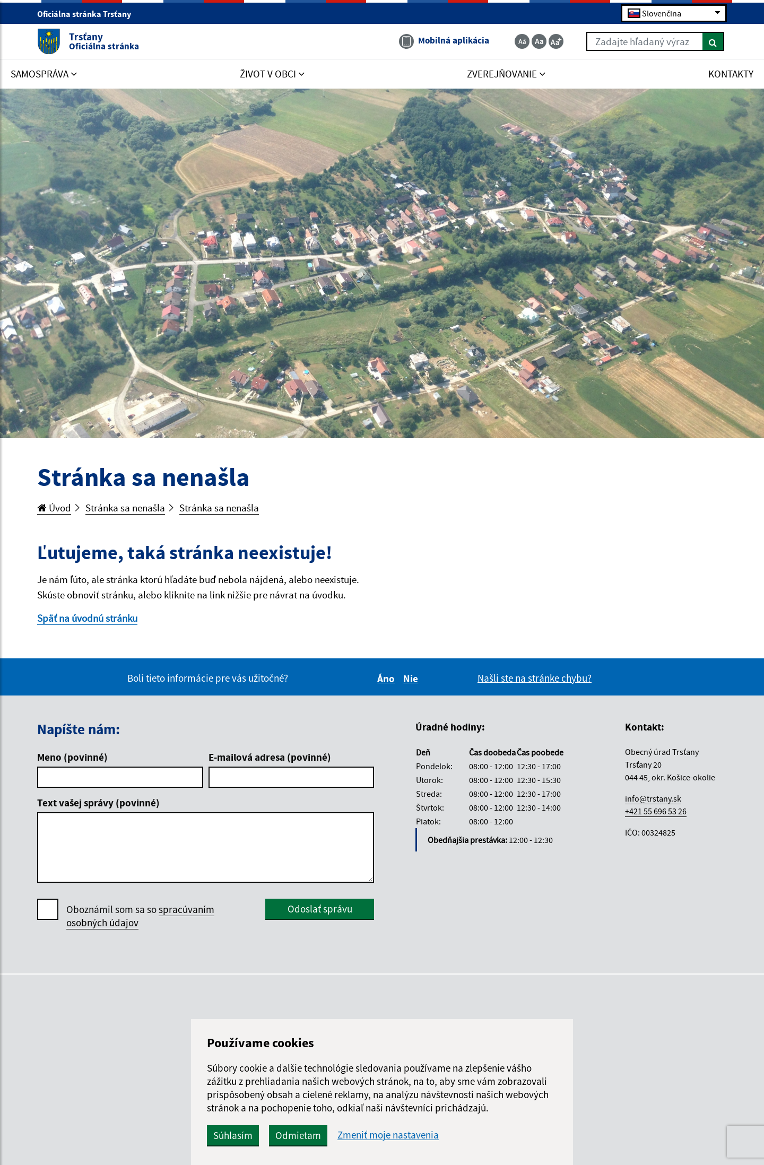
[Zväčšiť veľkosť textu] (556, 41)
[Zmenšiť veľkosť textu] (522, 41)
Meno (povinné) (72, 757)
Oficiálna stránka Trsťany (88, 13)
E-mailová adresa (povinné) (270, 757)
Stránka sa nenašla (125, 507)
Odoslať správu (320, 908)
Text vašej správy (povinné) (98, 802)
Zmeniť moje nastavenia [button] (388, 1135)
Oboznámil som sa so (140, 916)
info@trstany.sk (653, 798)
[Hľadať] (713, 41)
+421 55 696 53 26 (656, 811)
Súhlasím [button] (233, 1135)
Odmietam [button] (298, 1135)
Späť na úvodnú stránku (87, 618)
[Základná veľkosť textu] (539, 41)
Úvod (54, 507)
